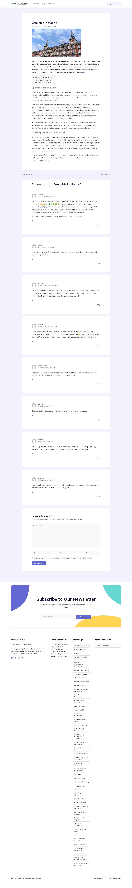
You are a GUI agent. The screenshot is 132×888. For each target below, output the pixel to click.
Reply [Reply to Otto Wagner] (98, 384)
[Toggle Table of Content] (52, 77)
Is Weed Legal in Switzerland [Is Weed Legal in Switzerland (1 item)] (79, 730)
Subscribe (83, 617)
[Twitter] (15, 658)
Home (36, 4)
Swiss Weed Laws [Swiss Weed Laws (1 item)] (80, 803)
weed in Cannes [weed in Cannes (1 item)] (79, 844)
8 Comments (36, 26)
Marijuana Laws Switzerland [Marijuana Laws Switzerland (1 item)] (79, 764)
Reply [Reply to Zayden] (98, 264)
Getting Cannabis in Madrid (43, 82)
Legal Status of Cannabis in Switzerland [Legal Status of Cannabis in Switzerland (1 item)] (79, 736)
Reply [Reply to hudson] (98, 458)
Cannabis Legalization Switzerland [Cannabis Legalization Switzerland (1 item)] (81, 690)
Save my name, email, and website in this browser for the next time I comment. (63, 558)
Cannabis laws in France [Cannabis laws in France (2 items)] (81, 676)
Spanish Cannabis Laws (44, 80)
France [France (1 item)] (76, 725)
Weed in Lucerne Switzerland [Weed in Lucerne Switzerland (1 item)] (79, 849)
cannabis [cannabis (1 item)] (77, 653)
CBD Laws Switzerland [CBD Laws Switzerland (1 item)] (81, 706)
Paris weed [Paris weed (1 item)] (77, 774)
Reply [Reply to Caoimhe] (98, 346)
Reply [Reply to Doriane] (98, 496)
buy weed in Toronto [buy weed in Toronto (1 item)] (80, 649)
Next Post (105, 174)
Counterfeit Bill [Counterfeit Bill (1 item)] (79, 710)
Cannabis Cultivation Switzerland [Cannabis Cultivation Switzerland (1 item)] (80, 658)
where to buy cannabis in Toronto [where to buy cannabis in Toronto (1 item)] (81, 864)
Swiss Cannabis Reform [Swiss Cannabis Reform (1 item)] (79, 794)
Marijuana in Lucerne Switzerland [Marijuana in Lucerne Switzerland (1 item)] (81, 758)
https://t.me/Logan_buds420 (72, 216)
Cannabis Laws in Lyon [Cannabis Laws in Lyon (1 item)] (81, 681)
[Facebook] (12, 658)
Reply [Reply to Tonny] (98, 225)
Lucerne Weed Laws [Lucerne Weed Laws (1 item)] (81, 753)
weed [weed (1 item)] (76, 835)
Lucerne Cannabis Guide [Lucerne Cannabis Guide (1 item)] (80, 749)
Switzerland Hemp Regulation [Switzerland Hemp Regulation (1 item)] (80, 813)
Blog (43, 4)
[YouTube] (22, 658)
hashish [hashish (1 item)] (84, 725)
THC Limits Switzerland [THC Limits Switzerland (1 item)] (78, 824)
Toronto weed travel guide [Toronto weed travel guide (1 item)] (80, 830)
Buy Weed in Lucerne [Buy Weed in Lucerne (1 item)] (81, 646)
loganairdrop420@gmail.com (42, 207)
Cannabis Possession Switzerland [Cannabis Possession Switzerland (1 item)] (81, 696)
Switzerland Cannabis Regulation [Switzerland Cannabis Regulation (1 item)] (81, 807)
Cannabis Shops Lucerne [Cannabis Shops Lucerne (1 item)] (79, 701)
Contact (51, 4)
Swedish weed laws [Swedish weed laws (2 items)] (81, 787)
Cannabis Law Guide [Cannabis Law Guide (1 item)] (80, 670)
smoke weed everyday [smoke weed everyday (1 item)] (81, 782)
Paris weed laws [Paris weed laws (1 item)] (79, 778)
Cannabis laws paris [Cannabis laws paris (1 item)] (80, 685)
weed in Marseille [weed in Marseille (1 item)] (79, 854)
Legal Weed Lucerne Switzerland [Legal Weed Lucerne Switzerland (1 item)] (81, 743)
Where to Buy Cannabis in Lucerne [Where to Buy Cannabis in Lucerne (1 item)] (80, 858)
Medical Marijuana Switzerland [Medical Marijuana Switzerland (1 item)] (80, 770)
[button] (114, 4)
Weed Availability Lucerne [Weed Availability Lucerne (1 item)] (79, 839)
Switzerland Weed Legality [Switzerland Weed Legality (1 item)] (80, 819)
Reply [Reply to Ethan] (98, 420)
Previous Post (28, 174)
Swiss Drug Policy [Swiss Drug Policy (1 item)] (80, 799)
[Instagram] (19, 658)
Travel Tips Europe (49, 26)
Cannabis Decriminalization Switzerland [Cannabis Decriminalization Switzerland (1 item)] (79, 664)
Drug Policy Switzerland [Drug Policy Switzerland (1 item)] (78, 715)
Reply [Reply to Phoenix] (98, 305)
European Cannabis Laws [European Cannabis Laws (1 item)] (80, 720)
